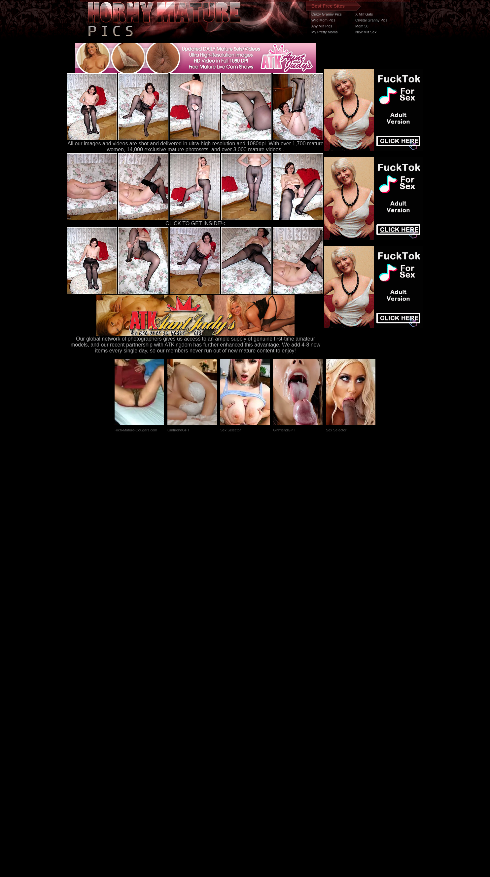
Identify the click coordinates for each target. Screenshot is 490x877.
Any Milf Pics (321, 26)
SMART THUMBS (257, 752)
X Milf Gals (364, 14)
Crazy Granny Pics (326, 14)
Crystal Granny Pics (371, 20)
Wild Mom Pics (323, 20)
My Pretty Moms (324, 32)
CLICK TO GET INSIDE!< (195, 223)
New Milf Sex (365, 32)
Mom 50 (361, 26)
